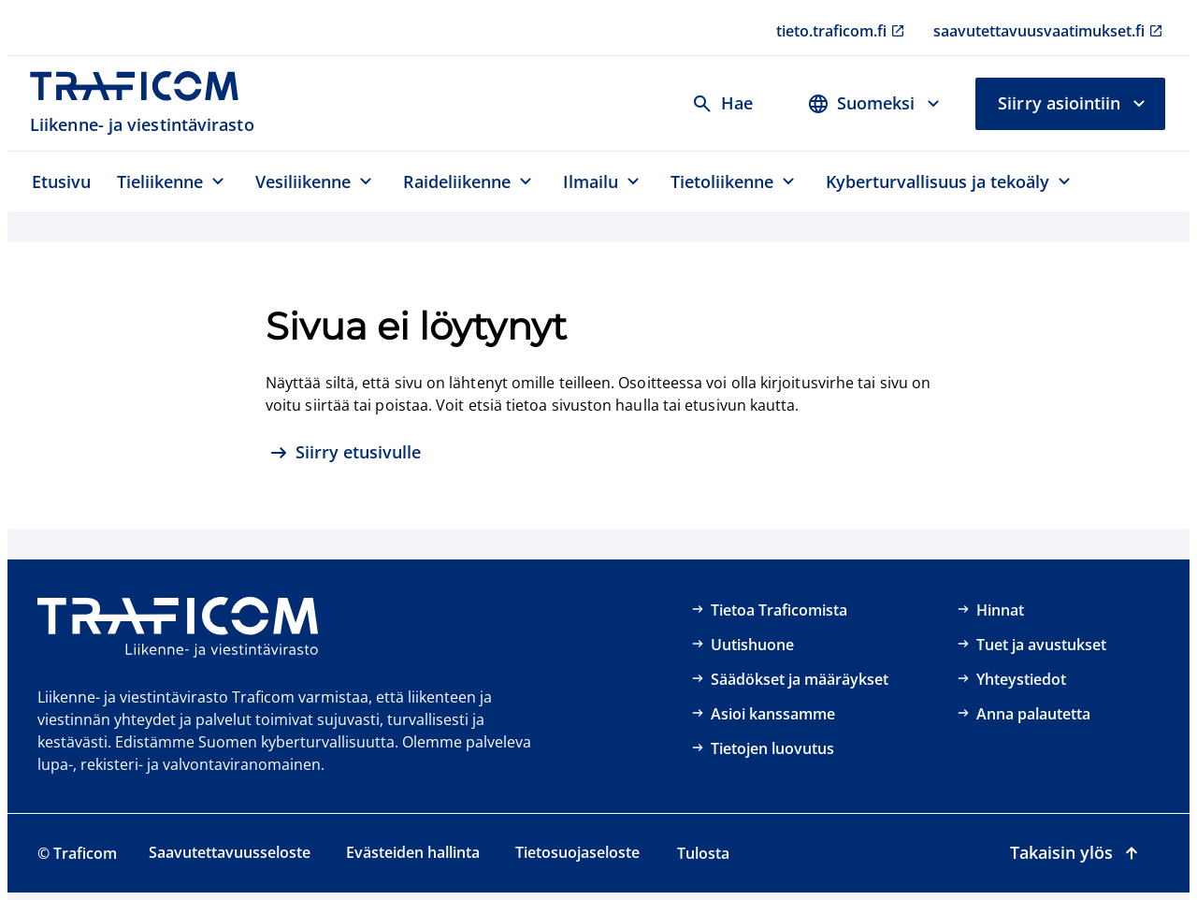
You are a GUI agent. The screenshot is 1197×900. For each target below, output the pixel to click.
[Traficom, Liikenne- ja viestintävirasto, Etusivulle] (144, 103)
